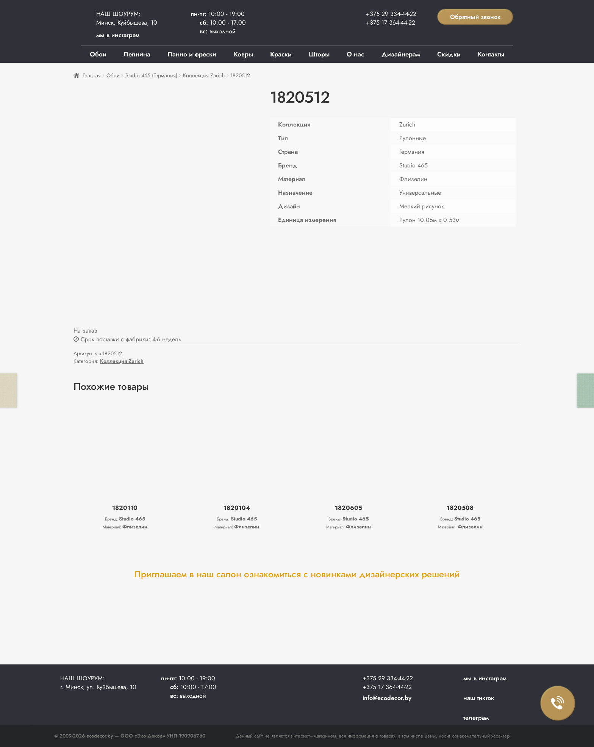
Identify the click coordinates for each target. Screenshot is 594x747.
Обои (98, 54)
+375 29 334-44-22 (391, 13)
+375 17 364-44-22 (390, 22)
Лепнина (136, 54)
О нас (355, 54)
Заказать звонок (558, 703)
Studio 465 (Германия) (151, 75)
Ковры (243, 54)
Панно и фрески (191, 54)
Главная (92, 75)
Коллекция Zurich (204, 75)
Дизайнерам (400, 54)
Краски (281, 54)
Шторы (319, 54)
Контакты (491, 54)
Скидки (449, 54)
